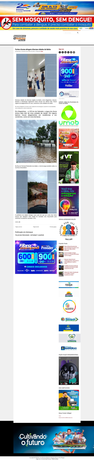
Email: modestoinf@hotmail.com (65, 417)
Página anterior (18, 226)
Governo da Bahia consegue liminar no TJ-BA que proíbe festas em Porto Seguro (71, 254)
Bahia (42, 51)
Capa (60, 415)
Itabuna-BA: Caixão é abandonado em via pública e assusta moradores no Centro (71, 274)
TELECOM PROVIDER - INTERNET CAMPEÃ (29, 235)
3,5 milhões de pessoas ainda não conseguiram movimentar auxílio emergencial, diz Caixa (71, 267)
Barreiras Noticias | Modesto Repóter (46, 457)
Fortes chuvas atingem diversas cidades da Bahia (33, 49)
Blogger (63, 457)
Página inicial (36, 226)
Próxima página (53, 226)
